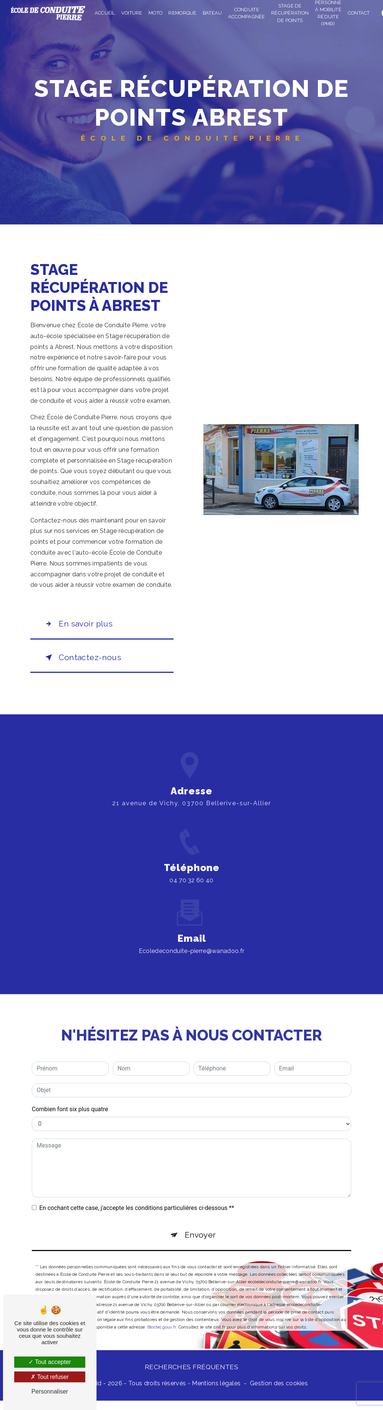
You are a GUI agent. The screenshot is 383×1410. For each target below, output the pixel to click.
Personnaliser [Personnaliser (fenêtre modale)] (49, 1391)
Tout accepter (49, 1362)
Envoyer (201, 1225)
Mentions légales (216, 1392)
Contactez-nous (87, 661)
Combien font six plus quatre (70, 1098)
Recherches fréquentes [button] (191, 1376)
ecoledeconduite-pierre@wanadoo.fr (192, 940)
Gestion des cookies (279, 1392)
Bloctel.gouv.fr (161, 1319)
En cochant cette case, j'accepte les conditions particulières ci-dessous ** (136, 1197)
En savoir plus (82, 625)
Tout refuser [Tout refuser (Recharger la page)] (50, 1377)
